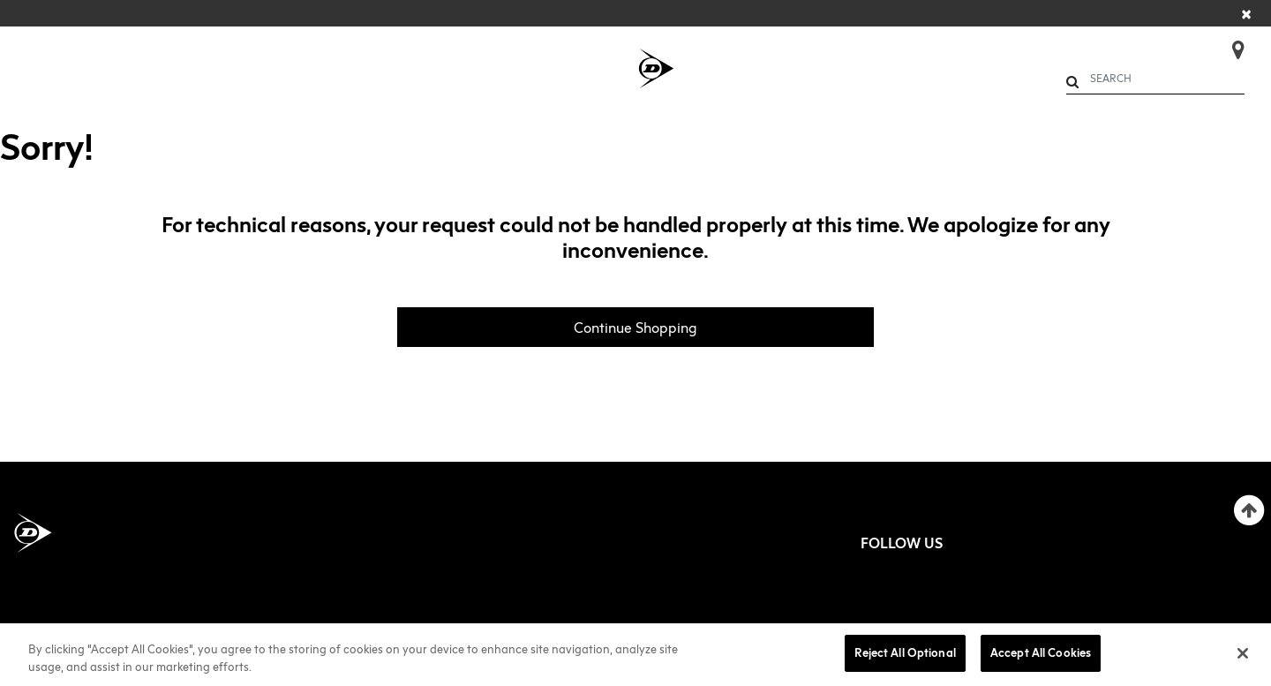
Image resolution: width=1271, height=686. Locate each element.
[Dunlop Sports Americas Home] (33, 533)
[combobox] (1155, 78)
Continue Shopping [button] (635, 327)
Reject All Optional (904, 652)
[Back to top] (1249, 510)
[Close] (1247, 13)
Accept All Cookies (1040, 652)
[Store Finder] (1231, 44)
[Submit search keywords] (1072, 81)
